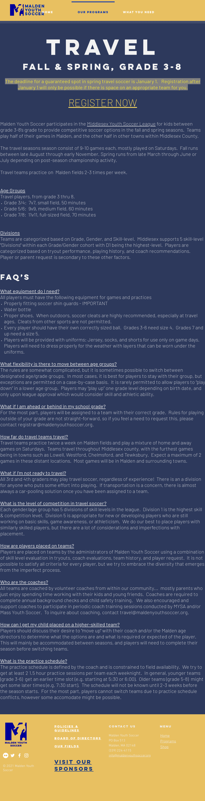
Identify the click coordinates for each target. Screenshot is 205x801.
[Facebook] (19, 755)
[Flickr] (5, 755)
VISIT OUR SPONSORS (74, 765)
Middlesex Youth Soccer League (121, 124)
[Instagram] (26, 755)
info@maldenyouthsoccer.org (130, 756)
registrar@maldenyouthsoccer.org (55, 424)
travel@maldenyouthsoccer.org (154, 612)
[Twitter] (12, 755)
